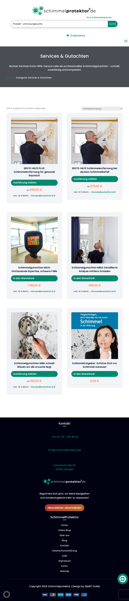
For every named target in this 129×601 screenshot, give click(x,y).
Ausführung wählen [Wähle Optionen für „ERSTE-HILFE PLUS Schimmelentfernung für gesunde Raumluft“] (24, 182)
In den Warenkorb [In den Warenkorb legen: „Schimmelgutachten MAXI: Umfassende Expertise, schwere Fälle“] (23, 278)
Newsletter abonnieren (64, 508)
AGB (64, 556)
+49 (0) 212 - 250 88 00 (64, 436)
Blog (64, 540)
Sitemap (64, 571)
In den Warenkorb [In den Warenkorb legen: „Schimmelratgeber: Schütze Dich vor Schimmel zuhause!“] (84, 374)
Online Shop (64, 530)
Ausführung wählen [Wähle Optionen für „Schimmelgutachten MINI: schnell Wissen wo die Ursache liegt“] (24, 374)
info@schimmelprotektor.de (64, 450)
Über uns (64, 535)
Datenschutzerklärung (64, 551)
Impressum (64, 561)
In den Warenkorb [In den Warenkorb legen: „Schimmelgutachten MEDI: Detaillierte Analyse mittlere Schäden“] (84, 278)
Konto (64, 566)
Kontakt (64, 546)
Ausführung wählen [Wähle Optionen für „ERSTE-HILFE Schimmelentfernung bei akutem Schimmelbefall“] (85, 179)
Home (64, 525)
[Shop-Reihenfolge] (102, 109)
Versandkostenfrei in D (43, 195)
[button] (6, 594)
